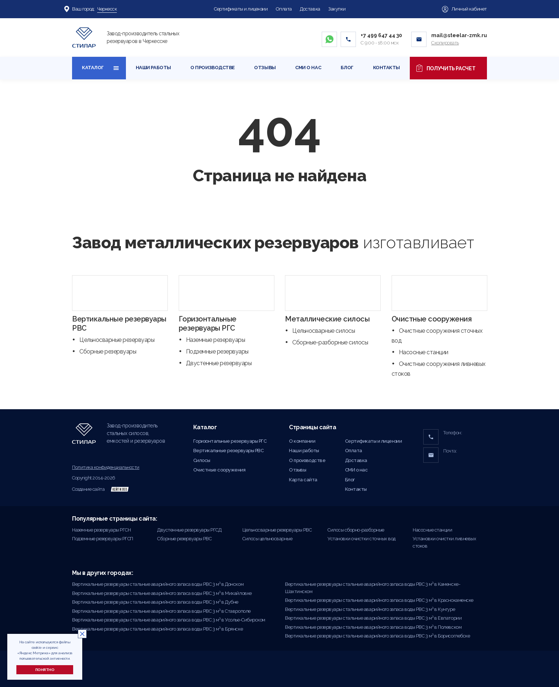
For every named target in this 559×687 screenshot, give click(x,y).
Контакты (386, 67)
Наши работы (153, 67)
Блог (347, 67)
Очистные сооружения (432, 319)
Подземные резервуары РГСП (102, 538)
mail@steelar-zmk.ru (459, 35)
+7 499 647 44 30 (381, 35)
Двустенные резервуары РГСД (189, 530)
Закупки (337, 9)
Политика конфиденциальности (105, 467)
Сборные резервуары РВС (184, 538)
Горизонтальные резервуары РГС (208, 323)
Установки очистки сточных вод (362, 538)
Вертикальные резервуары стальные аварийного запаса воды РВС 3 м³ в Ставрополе (161, 611)
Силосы (201, 460)
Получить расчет (448, 68)
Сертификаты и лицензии (240, 9)
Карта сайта (303, 479)
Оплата (284, 9)
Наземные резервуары (215, 339)
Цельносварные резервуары (116, 339)
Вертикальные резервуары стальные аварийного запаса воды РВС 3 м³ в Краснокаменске (379, 600)
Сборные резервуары (107, 351)
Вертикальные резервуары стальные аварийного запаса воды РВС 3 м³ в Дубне (155, 602)
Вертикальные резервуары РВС (228, 450)
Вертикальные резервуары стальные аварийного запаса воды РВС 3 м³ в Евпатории (373, 618)
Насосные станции (423, 352)
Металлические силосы (327, 319)
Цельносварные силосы (323, 330)
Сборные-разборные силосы (330, 342)
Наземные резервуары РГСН (101, 530)
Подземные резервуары (217, 351)
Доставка (310, 9)
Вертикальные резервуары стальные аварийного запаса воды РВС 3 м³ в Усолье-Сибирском (168, 620)
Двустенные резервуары (219, 363)
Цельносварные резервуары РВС (277, 530)
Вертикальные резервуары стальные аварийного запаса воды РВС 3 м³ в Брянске (157, 629)
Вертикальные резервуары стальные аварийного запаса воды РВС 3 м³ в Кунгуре (370, 609)
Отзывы (264, 67)
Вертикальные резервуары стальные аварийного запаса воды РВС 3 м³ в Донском (157, 584)
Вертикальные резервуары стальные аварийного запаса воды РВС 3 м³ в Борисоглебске (377, 636)
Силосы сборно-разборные (356, 530)
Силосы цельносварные (267, 538)
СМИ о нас (308, 67)
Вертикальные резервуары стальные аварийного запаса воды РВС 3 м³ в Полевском (373, 627)
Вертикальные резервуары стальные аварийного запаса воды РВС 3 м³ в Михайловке (162, 593)
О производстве (212, 67)
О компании (302, 441)
